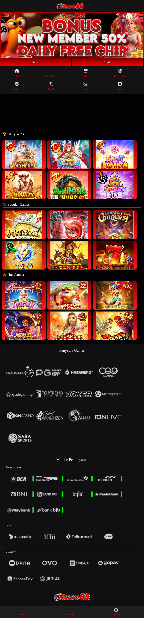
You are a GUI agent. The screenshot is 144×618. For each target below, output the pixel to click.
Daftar (35, 62)
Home (17, 73)
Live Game (120, 73)
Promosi (23, 612)
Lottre (120, 86)
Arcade (51, 86)
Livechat (116, 612)
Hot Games (51, 73)
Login (108, 62)
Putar (85, 73)
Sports (17, 86)
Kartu (85, 86)
